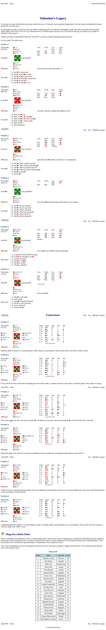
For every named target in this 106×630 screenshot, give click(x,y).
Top (89, 130)
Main (11, 3)
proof (17, 26)
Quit (84, 130)
